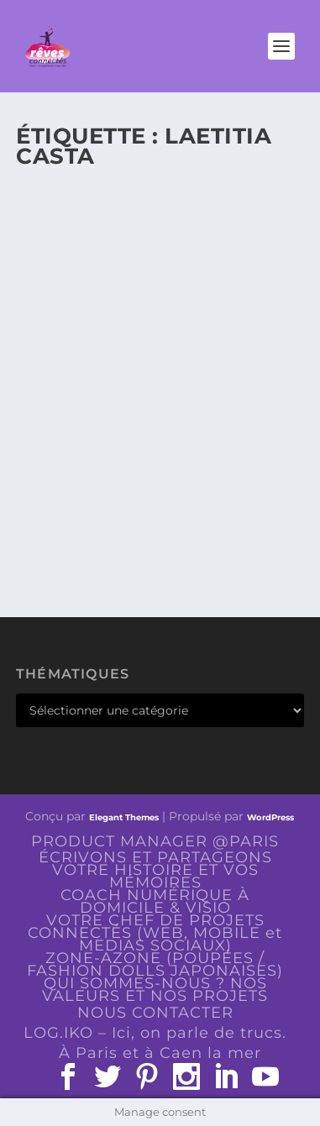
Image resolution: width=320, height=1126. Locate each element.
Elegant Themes (124, 817)
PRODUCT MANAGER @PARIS (155, 841)
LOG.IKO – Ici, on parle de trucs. (155, 1033)
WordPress (270, 817)
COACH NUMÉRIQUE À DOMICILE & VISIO (154, 901)
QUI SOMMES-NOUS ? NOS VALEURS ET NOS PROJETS (155, 989)
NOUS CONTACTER (155, 1012)
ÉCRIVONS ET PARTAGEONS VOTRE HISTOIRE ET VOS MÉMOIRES (155, 870)
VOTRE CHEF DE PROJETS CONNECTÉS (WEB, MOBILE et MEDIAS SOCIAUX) (155, 933)
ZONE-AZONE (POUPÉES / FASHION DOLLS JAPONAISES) (155, 964)
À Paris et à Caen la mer (160, 1053)
